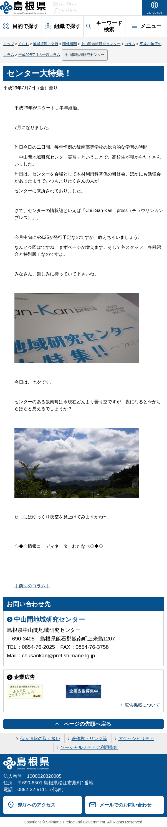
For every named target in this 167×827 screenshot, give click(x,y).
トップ (8, 44)
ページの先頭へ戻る (87, 724)
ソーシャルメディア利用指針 (89, 747)
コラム (130, 44)
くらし (23, 44)
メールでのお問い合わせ (125, 805)
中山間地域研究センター (100, 44)
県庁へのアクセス (36, 805)
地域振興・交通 (45, 44)
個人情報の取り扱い (40, 738)
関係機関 (69, 44)
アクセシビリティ (136, 738)
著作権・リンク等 (89, 738)
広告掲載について (142, 705)
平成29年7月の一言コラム (39, 55)
